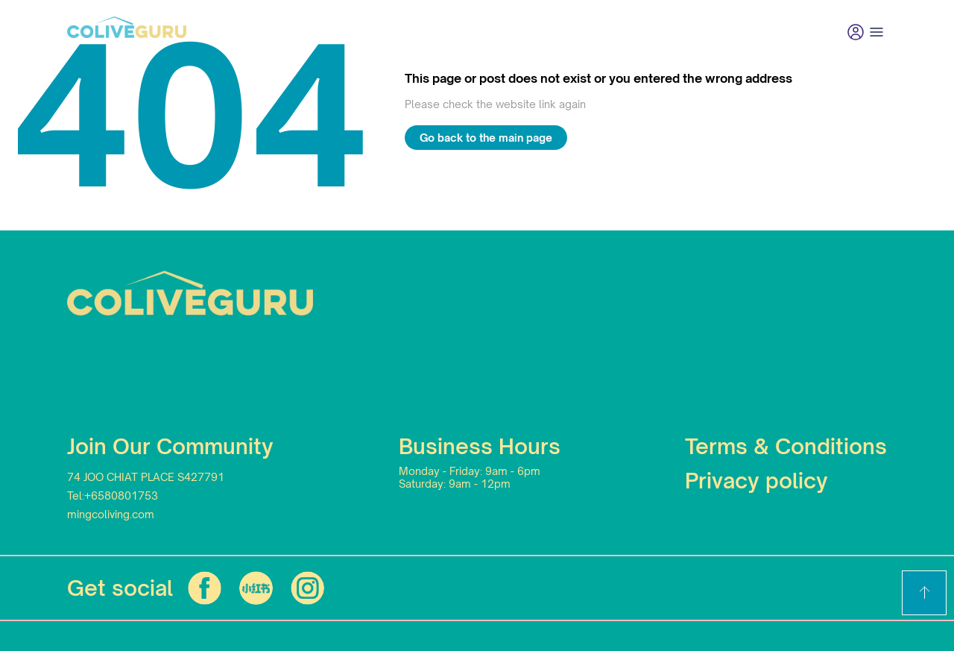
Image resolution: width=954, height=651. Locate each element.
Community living (379, 31)
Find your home (252, 31)
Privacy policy (756, 481)
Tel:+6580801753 (112, 495)
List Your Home (691, 31)
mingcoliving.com (110, 514)
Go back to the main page (486, 137)
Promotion (491, 31)
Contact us (584, 31)
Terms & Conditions (786, 446)
